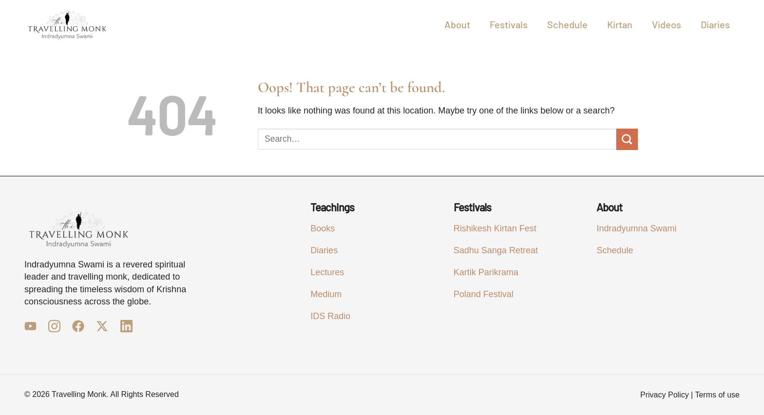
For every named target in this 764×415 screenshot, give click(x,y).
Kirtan (619, 24)
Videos (666, 24)
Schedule (567, 24)
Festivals (509, 24)
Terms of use (717, 395)
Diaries (715, 24)
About (457, 24)
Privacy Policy (664, 395)
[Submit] (627, 139)
